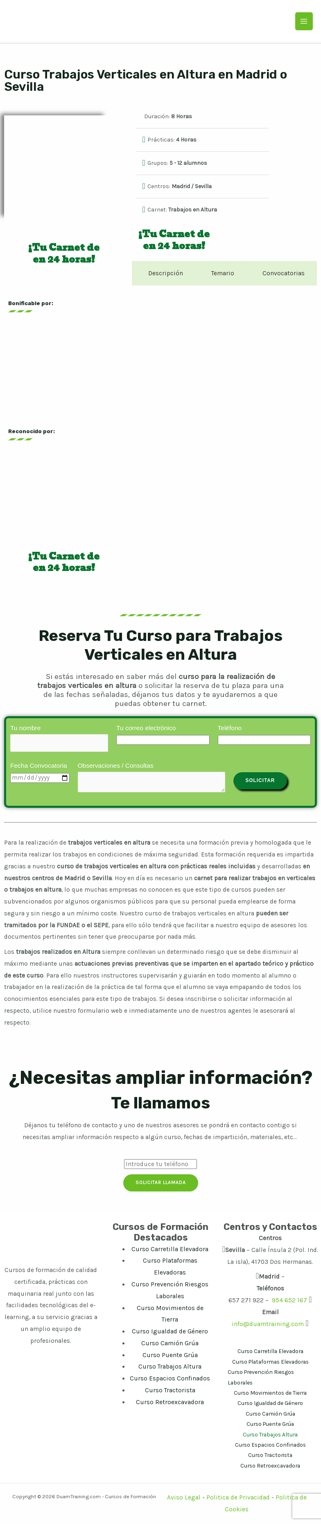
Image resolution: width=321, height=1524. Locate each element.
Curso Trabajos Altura (169, 1367)
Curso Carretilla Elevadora (169, 1250)
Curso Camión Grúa (170, 1344)
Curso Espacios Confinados (170, 1379)
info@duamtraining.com (268, 1324)
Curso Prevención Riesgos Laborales (261, 1377)
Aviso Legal (184, 1498)
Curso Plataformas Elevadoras (270, 1362)
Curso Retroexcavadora (170, 1403)
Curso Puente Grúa (170, 1356)
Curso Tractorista (170, 1391)
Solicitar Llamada (161, 1184)
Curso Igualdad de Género (170, 1332)
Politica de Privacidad (238, 1498)
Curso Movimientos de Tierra (270, 1393)
